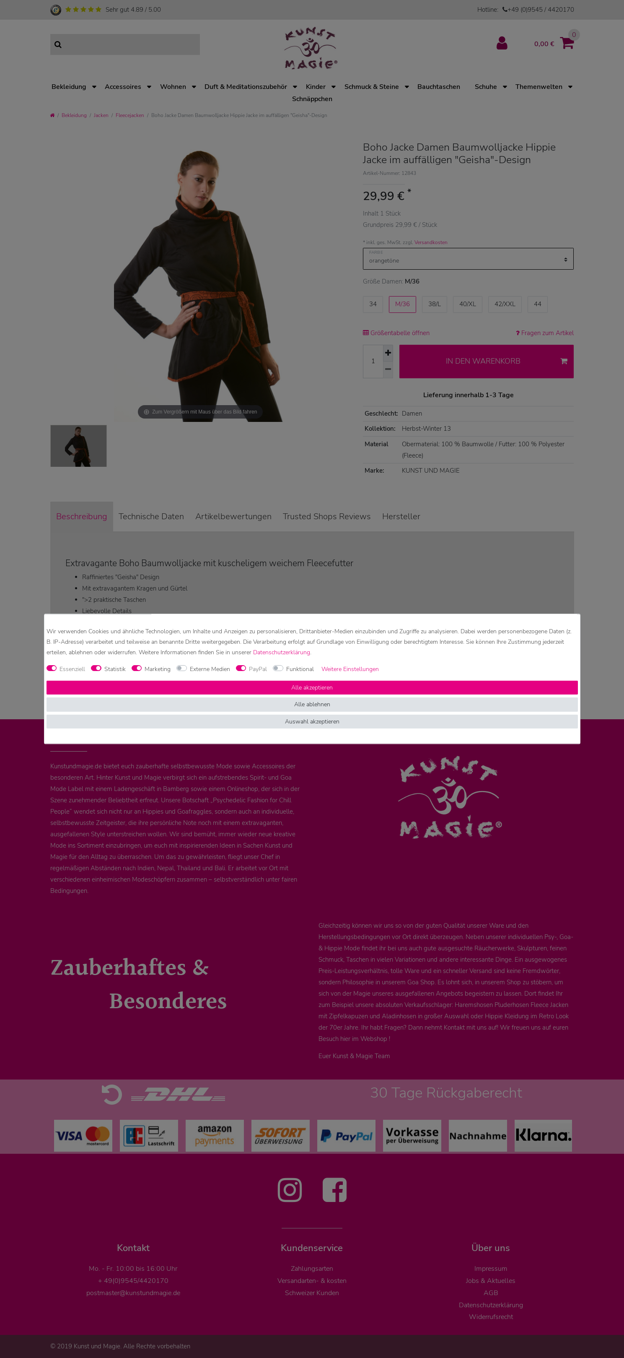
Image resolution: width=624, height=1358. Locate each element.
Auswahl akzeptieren (312, 722)
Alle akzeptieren (312, 688)
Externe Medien (210, 669)
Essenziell (72, 669)
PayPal (258, 669)
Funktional (300, 669)
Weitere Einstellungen (350, 669)
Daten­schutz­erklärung (281, 653)
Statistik (115, 669)
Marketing (158, 669)
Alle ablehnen (312, 705)
